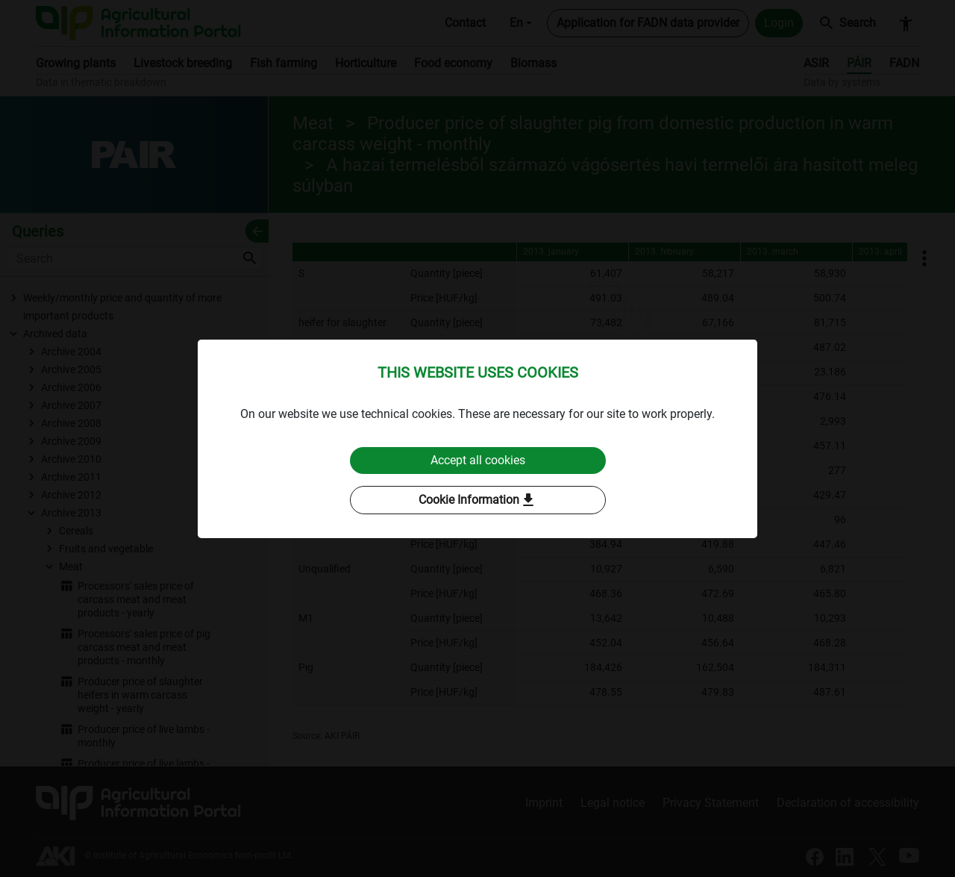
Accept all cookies (477, 460)
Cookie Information (478, 500)
